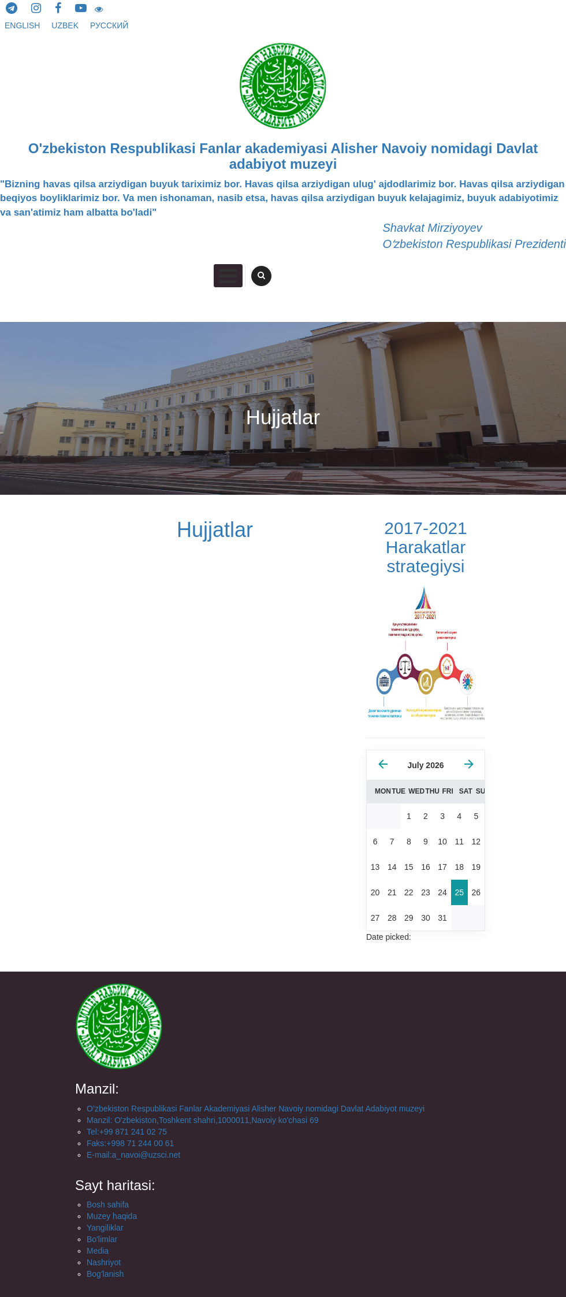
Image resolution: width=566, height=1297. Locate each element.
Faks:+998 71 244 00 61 (130, 1143)
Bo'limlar (102, 1239)
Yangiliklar (105, 1227)
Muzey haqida (112, 1216)
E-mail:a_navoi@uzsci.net (133, 1154)
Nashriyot (104, 1262)
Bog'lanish (105, 1274)
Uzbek (66, 25)
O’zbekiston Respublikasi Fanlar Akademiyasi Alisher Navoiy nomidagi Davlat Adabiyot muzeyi (256, 1108)
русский (109, 25)
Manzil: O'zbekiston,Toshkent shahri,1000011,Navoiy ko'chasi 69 (202, 1120)
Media (98, 1250)
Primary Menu (228, 275)
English (23, 25)
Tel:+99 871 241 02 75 (127, 1131)
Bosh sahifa (108, 1204)
